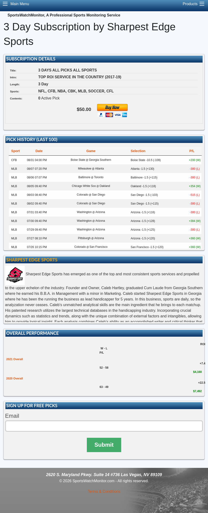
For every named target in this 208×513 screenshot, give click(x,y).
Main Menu (19, 4)
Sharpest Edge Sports (31, 259)
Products (190, 4)
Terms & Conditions (104, 491)
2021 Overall (14, 359)
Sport (15, 151)
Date (39, 151)
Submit (103, 445)
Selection (138, 151)
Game (91, 151)
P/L (192, 151)
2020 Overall (14, 378)
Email (12, 416)
